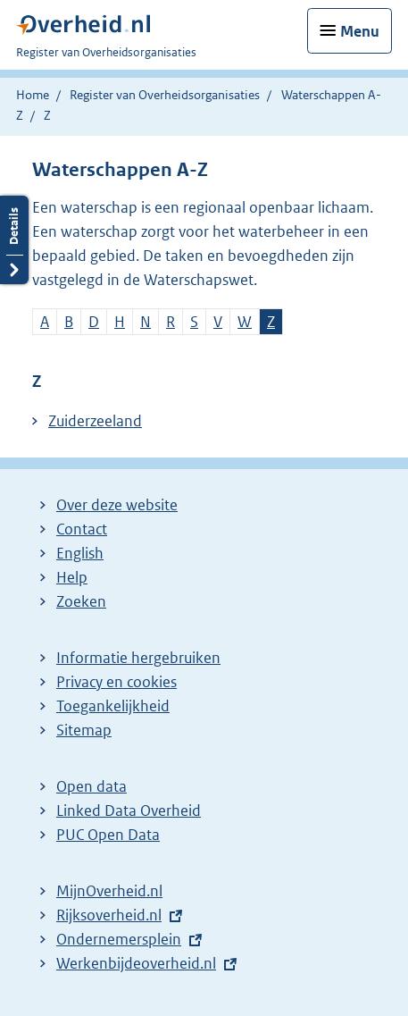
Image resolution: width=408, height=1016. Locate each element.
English (80, 553)
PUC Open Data (108, 834)
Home (32, 95)
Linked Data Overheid (128, 810)
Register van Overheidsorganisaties (165, 95)
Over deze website (117, 505)
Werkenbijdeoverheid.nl (136, 963)
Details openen (14, 240)
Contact (81, 529)
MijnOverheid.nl (109, 891)
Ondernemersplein (118, 939)
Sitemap (84, 730)
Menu (359, 31)
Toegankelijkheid (113, 706)
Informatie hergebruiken (138, 658)
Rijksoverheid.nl (109, 915)
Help (71, 577)
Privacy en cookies (116, 682)
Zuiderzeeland (95, 421)
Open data (91, 786)
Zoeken (81, 601)
